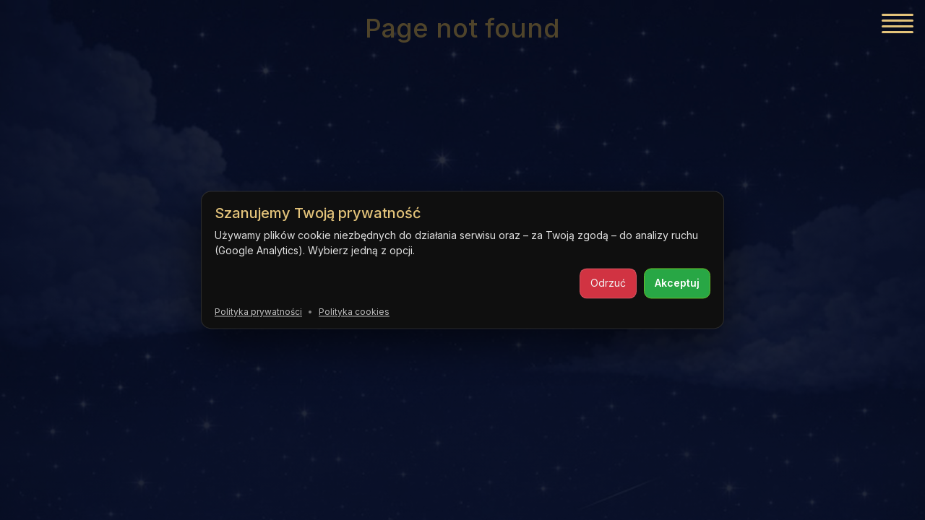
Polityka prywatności (258, 311)
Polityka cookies (354, 311)
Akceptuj (677, 283)
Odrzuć (608, 283)
